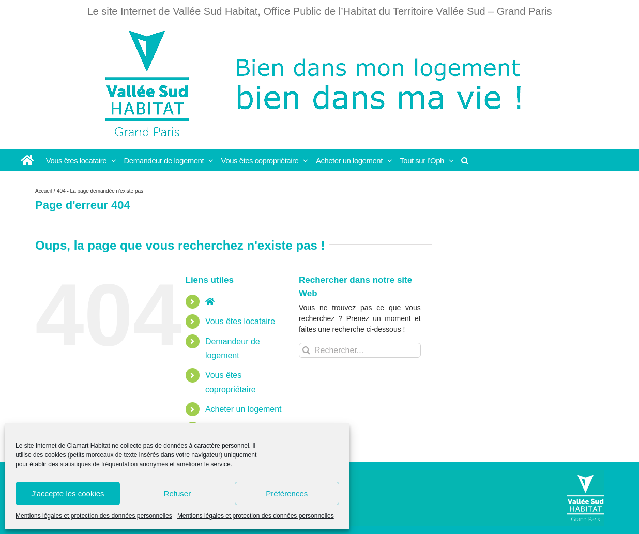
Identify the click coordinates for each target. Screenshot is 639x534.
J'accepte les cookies (67, 493)
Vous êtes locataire (240, 321)
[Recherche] (306, 350)
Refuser (177, 493)
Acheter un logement (243, 409)
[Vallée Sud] (585, 498)
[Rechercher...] (360, 350)
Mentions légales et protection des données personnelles (94, 516)
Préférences (287, 493)
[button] (465, 160)
